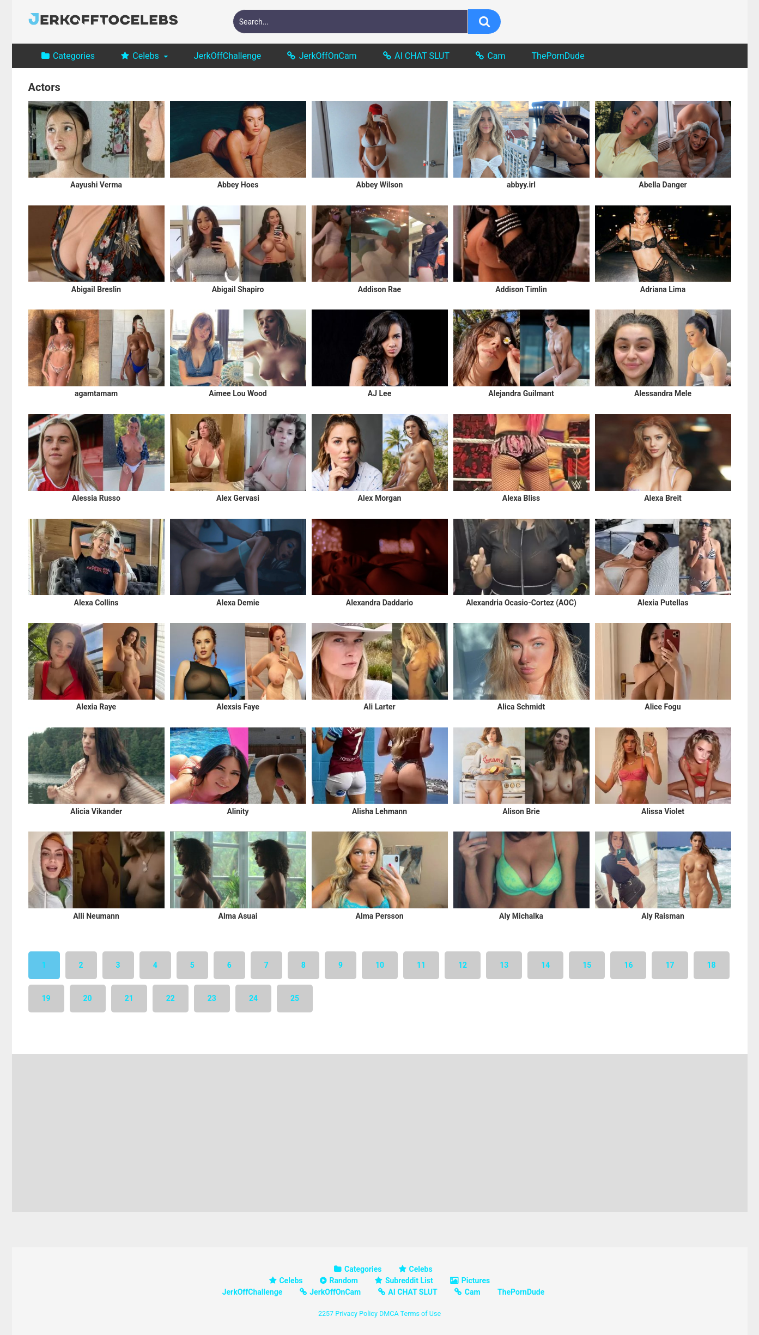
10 (379, 965)
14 (545, 965)
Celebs (145, 56)
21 (129, 998)
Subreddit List (409, 1280)
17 (669, 965)
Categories (74, 56)
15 (586, 965)
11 (421, 965)
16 (628, 965)
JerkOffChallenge (227, 56)
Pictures (476, 1280)
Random (344, 1280)
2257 (325, 1313)
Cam (496, 56)
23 (212, 998)
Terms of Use (420, 1313)
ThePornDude (558, 56)
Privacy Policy (356, 1313)
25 (294, 998)
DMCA (389, 1313)
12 (462, 965)
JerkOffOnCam (328, 56)
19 (46, 998)
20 (87, 998)
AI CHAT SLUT (422, 56)
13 (504, 965)
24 (253, 998)
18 (711, 965)
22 (170, 998)
